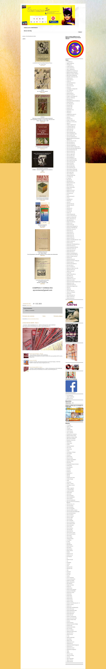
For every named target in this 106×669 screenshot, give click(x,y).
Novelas (68, 200)
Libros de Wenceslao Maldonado (73, 148)
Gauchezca (69, 118)
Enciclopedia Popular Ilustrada (72, 100)
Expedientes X (69, 109)
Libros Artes (29, 305)
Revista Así (69, 223)
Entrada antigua (58, 316)
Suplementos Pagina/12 (71, 286)
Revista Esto (69, 230)
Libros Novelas (69, 166)
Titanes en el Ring (70, 292)
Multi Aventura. (69, 185)
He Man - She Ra (70, 120)
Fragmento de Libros (71, 114)
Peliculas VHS (69, 205)
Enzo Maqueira (69, 103)
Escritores (69, 106)
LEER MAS (42, 65)
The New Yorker (70, 290)
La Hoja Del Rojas (70, 126)
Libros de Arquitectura (71, 136)
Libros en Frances (70, 152)
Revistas (68, 257)
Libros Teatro (69, 172)
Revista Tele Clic (70, 251)
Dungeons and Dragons (71, 96)
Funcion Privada (70, 115)
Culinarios (69, 91)
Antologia (68, 64)
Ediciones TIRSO (70, 97)
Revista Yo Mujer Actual (71, 256)
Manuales (68, 179)
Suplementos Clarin (70, 284)
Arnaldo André (69, 66)
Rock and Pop (69, 265)
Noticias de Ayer (70, 196)
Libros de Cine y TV (70, 140)
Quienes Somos (70, 398)
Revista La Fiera (70, 238)
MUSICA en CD (70, 190)
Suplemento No (70, 280)
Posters (68, 212)
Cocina (68, 87)
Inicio (44, 316)
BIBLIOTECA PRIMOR (71, 75)
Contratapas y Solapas (71, 88)
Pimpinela (68, 209)
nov (67, 197)
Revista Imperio (70, 236)
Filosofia (68, 112)
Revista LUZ (69, 242)
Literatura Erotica (70, 175)
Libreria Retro (69, 129)
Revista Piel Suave (70, 245)
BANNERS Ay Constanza (71, 70)
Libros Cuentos (69, 135)
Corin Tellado (69, 90)
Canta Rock (69, 78)
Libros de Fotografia (70, 145)
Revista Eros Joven (70, 229)
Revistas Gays (69, 262)
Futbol (68, 117)
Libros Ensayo (69, 155)
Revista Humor (69, 235)
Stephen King (69, 277)
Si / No (68, 272)
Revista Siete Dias (70, 250)
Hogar (68, 123)
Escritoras (69, 105)
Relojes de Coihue (70, 221)
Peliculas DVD (69, 203)
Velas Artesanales (70, 295)
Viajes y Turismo (70, 296)
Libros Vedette (69, 173)
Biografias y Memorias (71, 76)
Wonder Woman (70, 298)
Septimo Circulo (70, 271)
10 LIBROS (69, 61)
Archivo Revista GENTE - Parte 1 (31, 322)
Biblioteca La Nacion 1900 (72, 73)
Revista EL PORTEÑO (71, 227)
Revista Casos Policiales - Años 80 (36, 353)
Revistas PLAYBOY (33, 360)
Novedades (69, 199)
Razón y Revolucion (70, 218)
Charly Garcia (69, 79)
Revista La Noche (70, 241)
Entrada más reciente (28, 316)
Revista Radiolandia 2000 (72, 247)
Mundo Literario (70, 187)
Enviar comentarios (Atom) (33, 318)
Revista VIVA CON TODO (72, 254)
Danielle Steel (69, 93)
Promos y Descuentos (71, 215)
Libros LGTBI (69, 163)
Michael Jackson (70, 182)
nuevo (68, 202)
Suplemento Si (69, 283)
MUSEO (68, 188)
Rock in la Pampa (70, 266)
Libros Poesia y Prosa (71, 169)
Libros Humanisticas (70, 158)
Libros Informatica (70, 161)
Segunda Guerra (70, 269)
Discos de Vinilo (70, 94)
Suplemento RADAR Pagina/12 (73, 281)
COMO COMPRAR (70, 396)
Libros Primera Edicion (71, 170)
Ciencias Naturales (70, 82)
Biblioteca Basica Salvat (71, 72)
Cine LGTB (69, 84)
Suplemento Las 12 (70, 278)
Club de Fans (69, 85)
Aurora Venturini (70, 67)
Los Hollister (69, 176)
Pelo (67, 206)
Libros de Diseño (70, 142)
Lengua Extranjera (70, 127)
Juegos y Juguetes (70, 124)
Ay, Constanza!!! (70, 395)
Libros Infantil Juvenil (71, 160)
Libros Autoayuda (70, 132)
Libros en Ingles (70, 154)
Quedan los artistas (70, 217)
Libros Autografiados (71, 133)
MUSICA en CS (70, 191)
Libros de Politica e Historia (72, 146)
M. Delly (68, 178)
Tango (68, 287)
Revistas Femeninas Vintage (72, 260)
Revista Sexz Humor (71, 248)
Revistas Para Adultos (71, 263)
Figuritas (68, 111)
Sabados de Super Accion (72, 268)
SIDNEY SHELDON (70, 274)
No (67, 194)
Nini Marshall (69, 193)
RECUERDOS (69, 220)
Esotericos (69, 108)
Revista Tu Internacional (71, 253)
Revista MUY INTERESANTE (72, 244)
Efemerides (69, 99)
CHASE (68, 81)
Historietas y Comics (71, 121)
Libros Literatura (70, 164)
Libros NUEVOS (70, 167)
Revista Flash (69, 232)
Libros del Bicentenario (71, 149)
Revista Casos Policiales (71, 226)
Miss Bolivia (69, 184)
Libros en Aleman (70, 151)
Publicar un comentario (29, 310)
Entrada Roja (69, 102)
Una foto (68, 293)
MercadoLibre (69, 181)
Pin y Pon (68, 211)
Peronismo (69, 208)
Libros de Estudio (70, 143)
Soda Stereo (69, 275)
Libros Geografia (70, 157)
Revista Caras (69, 224)
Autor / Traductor (70, 69)
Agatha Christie (70, 63)
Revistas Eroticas (70, 259)
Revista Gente (69, 233)
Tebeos (68, 289)
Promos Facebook (70, 214)
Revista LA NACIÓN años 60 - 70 (73, 239)
